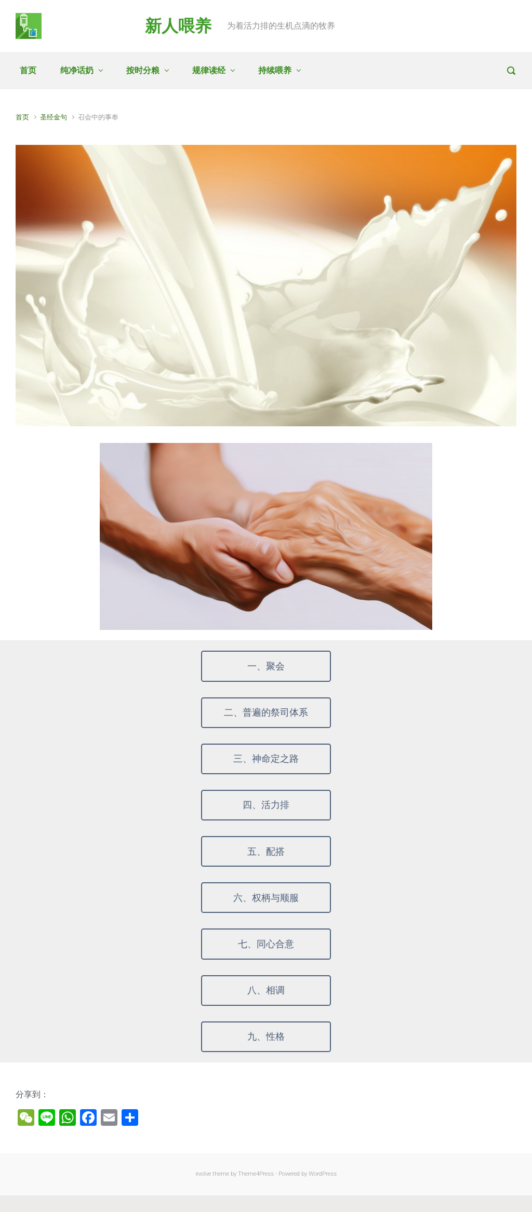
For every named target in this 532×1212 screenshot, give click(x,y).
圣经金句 (53, 117)
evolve (203, 1173)
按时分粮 (142, 70)
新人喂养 (178, 26)
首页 (28, 70)
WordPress (323, 1173)
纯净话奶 (77, 70)
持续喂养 (274, 70)
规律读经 (208, 70)
